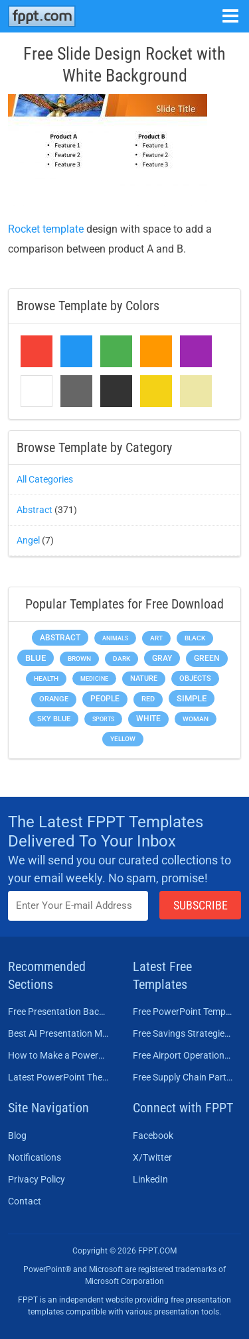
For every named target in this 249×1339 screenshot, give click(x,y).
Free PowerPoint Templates (183, 1011)
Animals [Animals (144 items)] (115, 638)
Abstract (34, 509)
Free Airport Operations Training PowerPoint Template (183, 1055)
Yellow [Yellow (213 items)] (122, 738)
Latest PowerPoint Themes (58, 1077)
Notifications (34, 1157)
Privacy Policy (36, 1179)
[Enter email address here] (78, 906)
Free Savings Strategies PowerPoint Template (183, 1033)
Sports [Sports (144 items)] (103, 719)
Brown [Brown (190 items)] (79, 658)
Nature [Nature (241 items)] (143, 678)
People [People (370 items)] (105, 698)
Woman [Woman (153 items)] (195, 719)
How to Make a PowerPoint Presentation (58, 1055)
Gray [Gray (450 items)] (162, 658)
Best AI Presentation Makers (58, 1033)
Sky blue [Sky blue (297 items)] (53, 719)
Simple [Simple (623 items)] (192, 698)
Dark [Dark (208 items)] (121, 658)
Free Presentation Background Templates (58, 1011)
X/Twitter (152, 1157)
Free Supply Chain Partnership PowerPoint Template (183, 1077)
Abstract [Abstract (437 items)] (60, 637)
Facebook (153, 1135)
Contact (24, 1201)
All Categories (45, 479)
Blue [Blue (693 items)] (35, 658)
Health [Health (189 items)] (46, 678)
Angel (28, 540)
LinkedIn (150, 1179)
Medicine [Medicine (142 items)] (94, 678)
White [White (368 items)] (148, 718)
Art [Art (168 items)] (156, 638)
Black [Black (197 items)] (195, 638)
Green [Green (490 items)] (207, 658)
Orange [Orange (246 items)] (53, 699)
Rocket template (46, 229)
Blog (17, 1135)
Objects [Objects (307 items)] (195, 678)
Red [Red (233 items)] (148, 699)
